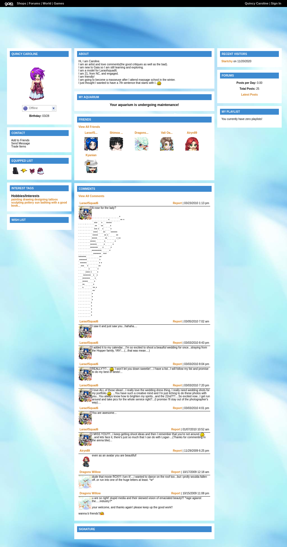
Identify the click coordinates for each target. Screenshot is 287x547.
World (47, 3)
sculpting (17, 202)
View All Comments (91, 196)
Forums (34, 3)
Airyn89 (192, 132)
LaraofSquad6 (89, 203)
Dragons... (142, 132)
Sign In (276, 3)
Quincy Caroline (256, 3)
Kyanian (91, 155)
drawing (28, 199)
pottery (29, 202)
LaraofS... (91, 132)
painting (16, 199)
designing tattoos (46, 199)
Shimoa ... (116, 132)
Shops (21, 3)
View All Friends (89, 126)
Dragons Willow (90, 472)
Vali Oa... (167, 132)
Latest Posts (249, 94)
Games (59, 3)
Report (177, 203)
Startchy (227, 61)
